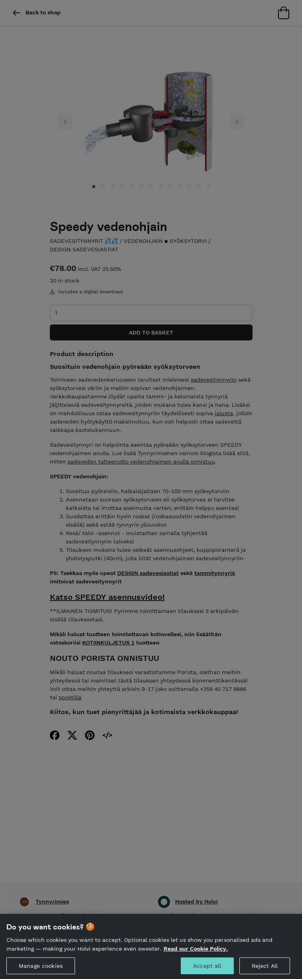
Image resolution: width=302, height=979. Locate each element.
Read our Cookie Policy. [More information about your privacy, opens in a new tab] (196, 951)
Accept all (207, 968)
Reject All (265, 968)
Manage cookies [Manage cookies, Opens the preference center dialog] (41, 968)
